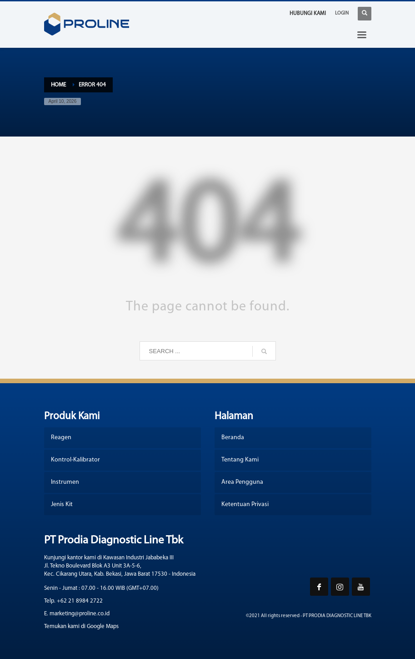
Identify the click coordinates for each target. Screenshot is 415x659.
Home (58, 85)
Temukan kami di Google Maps (81, 626)
